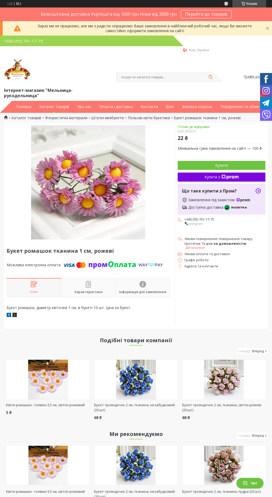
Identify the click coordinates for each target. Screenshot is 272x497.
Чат (250, 483)
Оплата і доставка (116, 107)
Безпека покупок (197, 107)
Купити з (222, 176)
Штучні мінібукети (107, 117)
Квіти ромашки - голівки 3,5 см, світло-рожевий (45, 404)
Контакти (149, 107)
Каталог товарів (54, 107)
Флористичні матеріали (66, 117)
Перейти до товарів (206, 14)
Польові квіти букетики (149, 117)
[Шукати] (210, 77)
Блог (170, 107)
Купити (221, 165)
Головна (23, 107)
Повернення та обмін (239, 107)
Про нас (84, 107)
